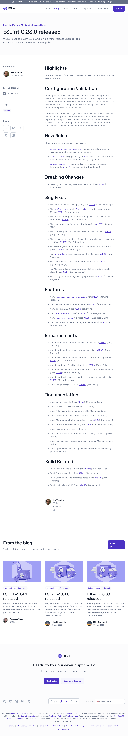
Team (47, 8)
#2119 (53, 360)
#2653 (83, 485)
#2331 (106, 322)
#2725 (99, 224)
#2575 (108, 231)
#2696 (63, 242)
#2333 (84, 313)
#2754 (92, 204)
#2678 (103, 261)
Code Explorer (102, 8)
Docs (65, 8)
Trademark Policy (55, 716)
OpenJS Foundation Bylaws (77, 726)
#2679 (64, 272)
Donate (119, 8)
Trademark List (72, 716)
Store (74, 8)
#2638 (91, 365)
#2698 (65, 219)
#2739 (59, 212)
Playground (86, 8)
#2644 (89, 424)
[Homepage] (9, 8)
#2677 (59, 249)
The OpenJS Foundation (26, 726)
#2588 (102, 342)
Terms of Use (44, 726)
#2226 (95, 297)
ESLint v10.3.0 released (99, 596)
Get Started (51, 681)
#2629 (96, 420)
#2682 (77, 309)
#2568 (103, 254)
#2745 (88, 468)
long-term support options (104, 2)
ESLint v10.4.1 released (15, 596)
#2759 (83, 384)
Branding (11, 726)
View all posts (114, 545)
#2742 (82, 473)
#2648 (59, 372)
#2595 (102, 184)
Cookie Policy (63, 730)
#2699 (92, 304)
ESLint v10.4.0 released (57, 596)
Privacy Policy (58, 726)
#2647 (101, 276)
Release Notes (39, 25)
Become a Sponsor (73, 681)
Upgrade (80, 2)
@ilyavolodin (17, 75)
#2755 (81, 402)
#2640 (97, 477)
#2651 (53, 380)
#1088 (87, 318)
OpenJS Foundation (18, 713)
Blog (56, 8)
